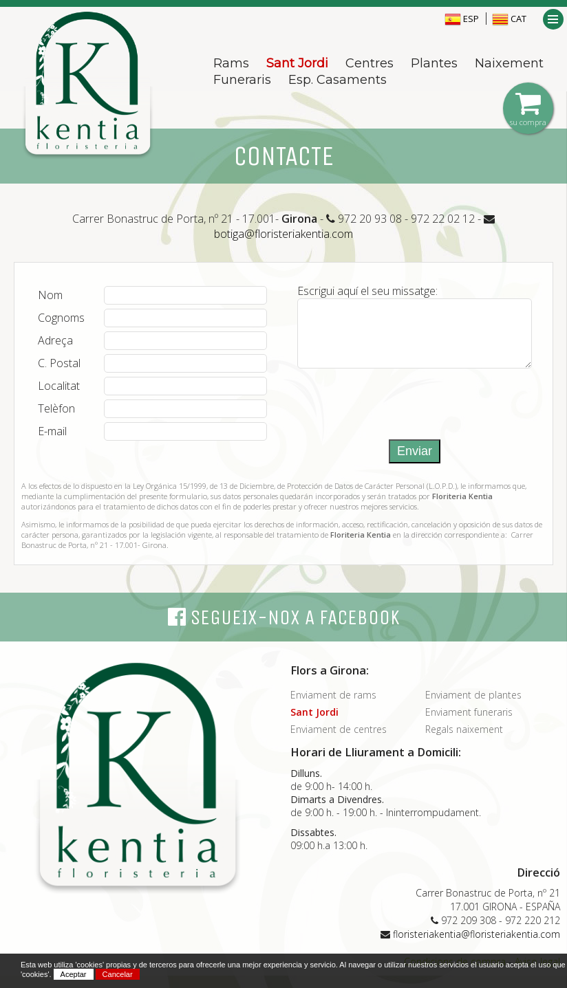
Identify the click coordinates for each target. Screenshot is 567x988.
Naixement (509, 63)
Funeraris (242, 79)
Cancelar (118, 974)
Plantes (434, 63)
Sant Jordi (297, 63)
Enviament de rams (333, 707)
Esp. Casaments (337, 79)
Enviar (414, 463)
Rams (231, 63)
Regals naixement (464, 741)
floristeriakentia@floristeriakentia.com (476, 946)
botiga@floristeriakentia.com (283, 233)
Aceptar (74, 974)
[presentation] (401, 411)
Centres (369, 63)
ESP (462, 18)
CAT (509, 18)
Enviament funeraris (469, 724)
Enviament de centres (338, 741)
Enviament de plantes (473, 707)
